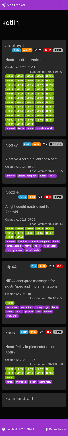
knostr (11, 332)
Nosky (11, 145)
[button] (63, 5)
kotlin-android (19, 398)
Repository (56, 429)
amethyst (14, 45)
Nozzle (12, 192)
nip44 (11, 266)
